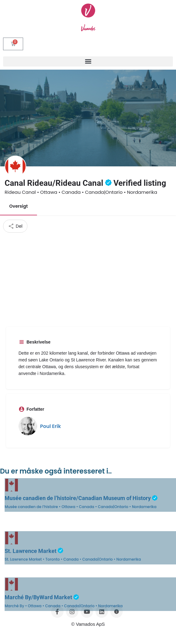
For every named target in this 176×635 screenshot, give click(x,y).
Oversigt (18, 206)
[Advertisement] (88, 279)
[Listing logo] (15, 166)
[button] (88, 61)
